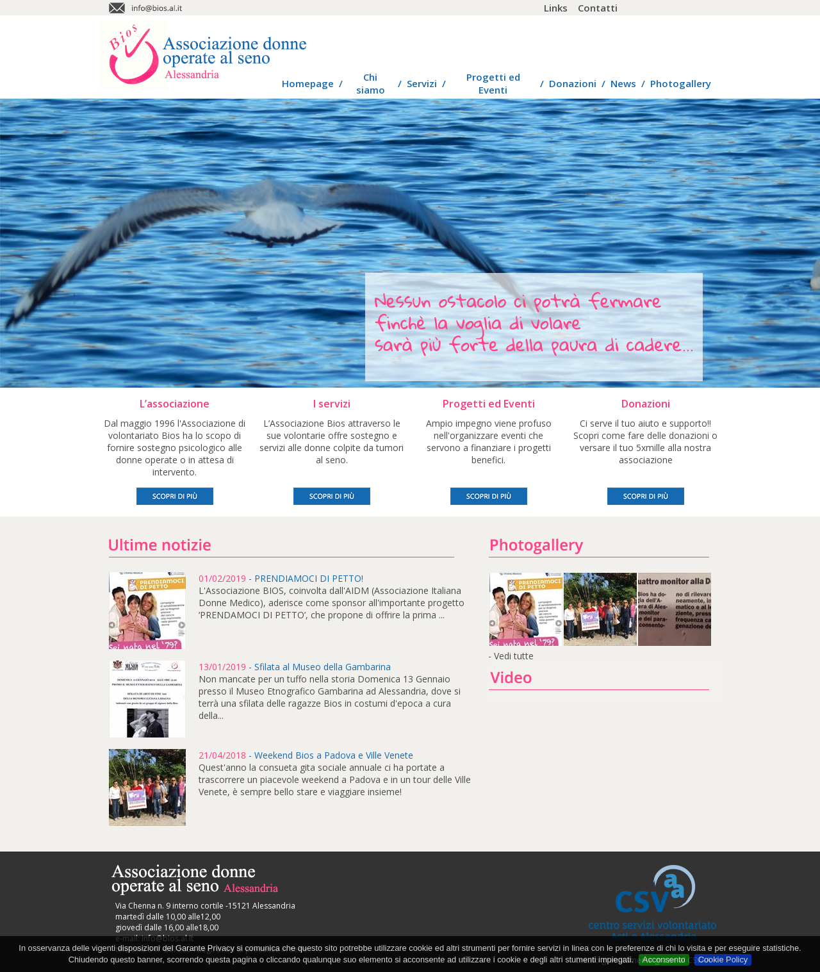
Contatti (598, 7)
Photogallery (680, 83)
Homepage (308, 83)
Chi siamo (370, 83)
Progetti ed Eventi (493, 83)
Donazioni (572, 83)
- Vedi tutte (511, 656)
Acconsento (664, 959)
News (623, 83)
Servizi (422, 83)
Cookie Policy (723, 959)
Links (556, 7)
